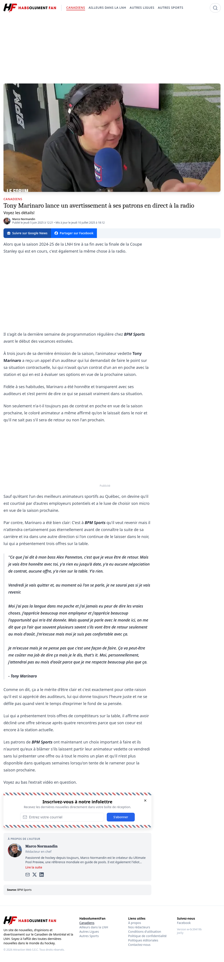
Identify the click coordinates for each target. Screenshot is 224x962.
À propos (134, 923)
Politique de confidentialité (147, 936)
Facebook (184, 923)
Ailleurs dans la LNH (93, 927)
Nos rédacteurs (139, 927)
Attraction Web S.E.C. (26, 950)
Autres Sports (89, 936)
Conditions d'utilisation (144, 931)
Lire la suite (33, 867)
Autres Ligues (89, 931)
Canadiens (86, 923)
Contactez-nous (139, 945)
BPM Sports (24, 890)
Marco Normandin (23, 219)
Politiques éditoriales (143, 940)
